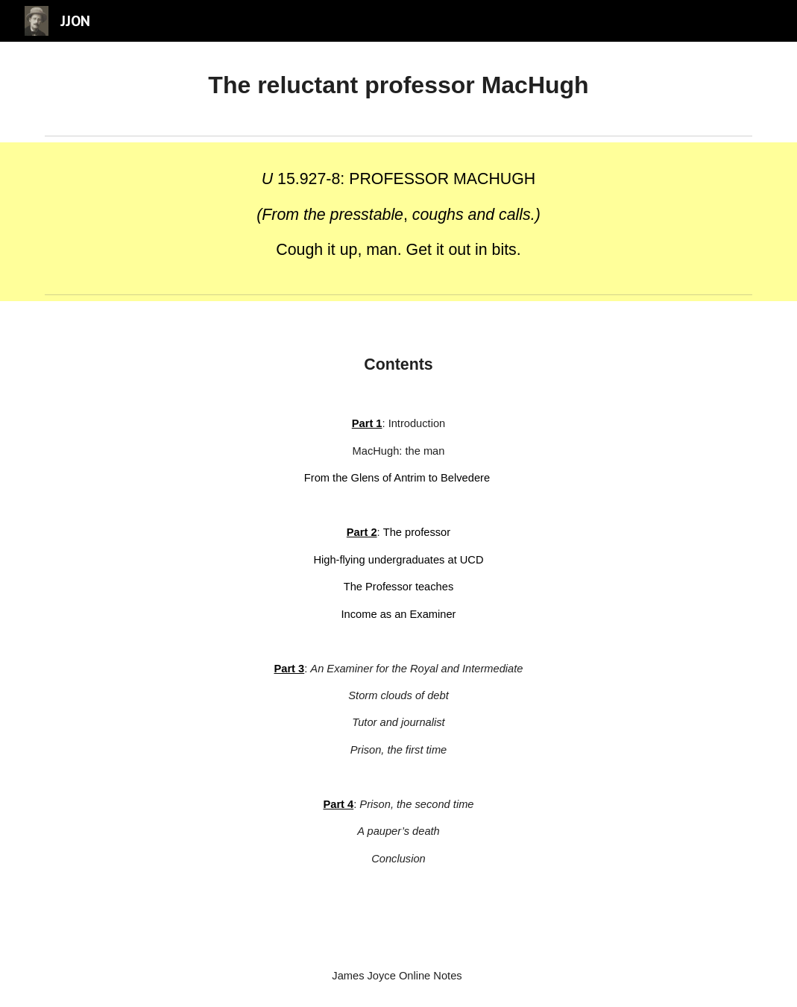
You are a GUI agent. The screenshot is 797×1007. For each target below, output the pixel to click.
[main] (398, 85)
